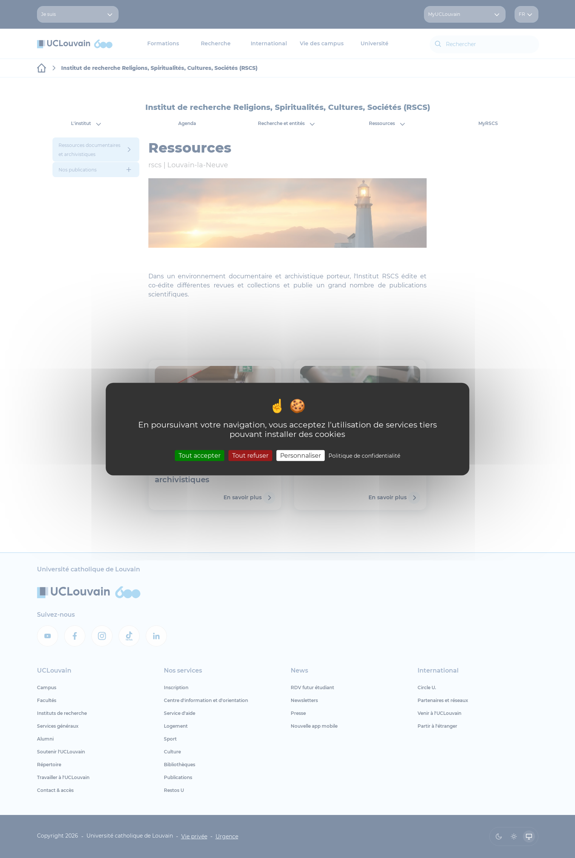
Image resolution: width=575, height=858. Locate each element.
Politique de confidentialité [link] (364, 455)
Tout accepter (199, 455)
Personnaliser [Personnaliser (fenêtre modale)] (300, 455)
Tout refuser (250, 455)
